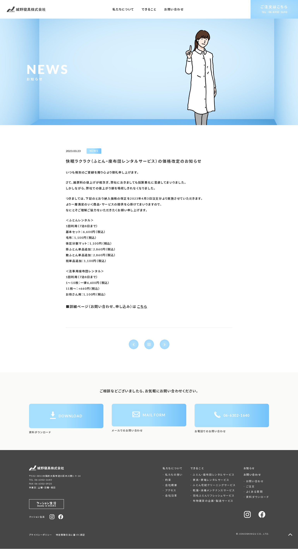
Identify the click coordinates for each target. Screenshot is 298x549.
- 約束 (167, 480)
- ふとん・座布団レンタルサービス (212, 474)
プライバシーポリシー (40, 535)
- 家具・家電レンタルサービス (209, 480)
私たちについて (173, 468)
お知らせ (249, 468)
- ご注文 (249, 486)
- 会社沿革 (170, 495)
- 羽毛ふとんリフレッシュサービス (212, 495)
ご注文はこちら (274, 9)
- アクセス (169, 490)
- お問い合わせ (254, 481)
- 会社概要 (170, 485)
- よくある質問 (253, 491)
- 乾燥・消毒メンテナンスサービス (212, 490)
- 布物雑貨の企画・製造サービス (212, 501)
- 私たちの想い (173, 474)
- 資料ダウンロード (256, 496)
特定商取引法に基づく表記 (70, 535)
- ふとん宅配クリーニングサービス (213, 485)
